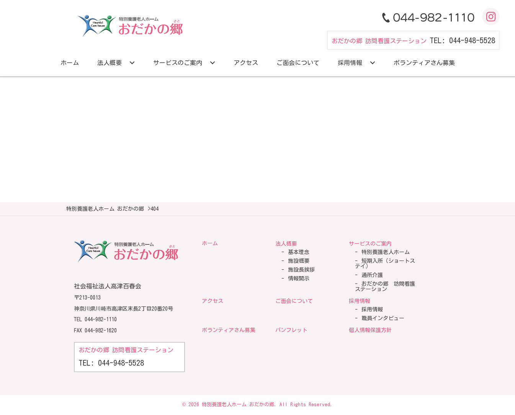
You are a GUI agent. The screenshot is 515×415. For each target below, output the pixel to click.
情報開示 (298, 278)
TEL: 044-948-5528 (462, 40)
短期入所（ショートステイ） (385, 263)
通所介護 (372, 275)
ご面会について (294, 301)
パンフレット (291, 330)
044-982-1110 (101, 319)
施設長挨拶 (301, 269)
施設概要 (298, 261)
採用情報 (359, 301)
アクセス (212, 301)
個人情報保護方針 (370, 330)
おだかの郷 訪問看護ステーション (385, 286)
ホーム (210, 243)
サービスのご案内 (370, 243)
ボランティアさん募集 (228, 330)
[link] (70, 63)
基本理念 (298, 252)
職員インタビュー (382, 318)
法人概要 (286, 243)
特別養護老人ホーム (385, 252)
